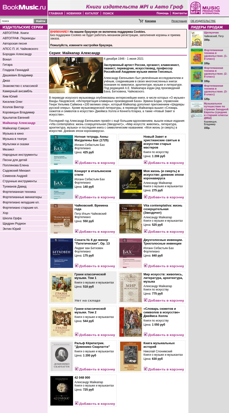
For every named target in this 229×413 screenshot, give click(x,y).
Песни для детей (15, 160)
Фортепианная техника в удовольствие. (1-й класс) (215, 54)
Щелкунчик (211, 32)
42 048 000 (82, 377)
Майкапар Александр (19, 123)
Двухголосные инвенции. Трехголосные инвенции (163, 241)
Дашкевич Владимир (18, 75)
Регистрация (179, 20)
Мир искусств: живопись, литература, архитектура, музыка (163, 277)
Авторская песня (15, 43)
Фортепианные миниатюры (22, 197)
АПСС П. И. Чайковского (20, 49)
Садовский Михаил (16, 170)
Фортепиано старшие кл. (20, 207)
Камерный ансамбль (17, 91)
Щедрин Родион (14, 223)
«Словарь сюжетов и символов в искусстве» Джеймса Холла (161, 312)
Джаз (6, 80)
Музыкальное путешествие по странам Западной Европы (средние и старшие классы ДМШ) (216, 110)
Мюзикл (8, 149)
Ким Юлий (10, 96)
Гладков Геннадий (16, 70)
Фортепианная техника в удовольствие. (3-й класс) (215, 90)
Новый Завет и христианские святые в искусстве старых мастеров (161, 142)
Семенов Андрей (15, 176)
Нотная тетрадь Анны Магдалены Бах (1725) (91, 138)
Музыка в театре (15, 139)
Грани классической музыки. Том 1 (90, 276)
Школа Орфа (12, 218)
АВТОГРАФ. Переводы (19, 38)
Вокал (7, 59)
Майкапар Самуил (16, 128)
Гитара (7, 64)
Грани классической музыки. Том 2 (90, 310)
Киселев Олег (13, 101)
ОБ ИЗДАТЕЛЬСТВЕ (203, 20)
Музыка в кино (13, 133)
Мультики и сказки (16, 144)
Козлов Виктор (13, 107)
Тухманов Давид (14, 186)
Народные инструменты (20, 154)
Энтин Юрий (12, 229)
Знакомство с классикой (20, 86)
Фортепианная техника (19, 192)
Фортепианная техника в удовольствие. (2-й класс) (215, 72)
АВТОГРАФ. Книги (16, 33)
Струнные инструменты (20, 181)
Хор (5, 213)
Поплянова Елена (16, 165)
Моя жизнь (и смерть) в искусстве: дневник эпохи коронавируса (163, 174)
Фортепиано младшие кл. (21, 202)
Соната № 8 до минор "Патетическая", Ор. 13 (92, 241)
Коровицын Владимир (19, 112)
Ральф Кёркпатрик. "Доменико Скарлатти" (92, 344)
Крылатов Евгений (16, 117)
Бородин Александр (17, 54)
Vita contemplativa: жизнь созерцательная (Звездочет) (162, 209)
